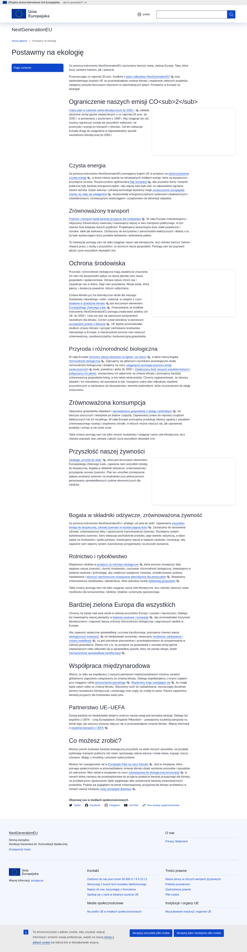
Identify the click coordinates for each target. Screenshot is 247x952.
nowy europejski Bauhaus (115, 789)
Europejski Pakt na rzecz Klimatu (128, 764)
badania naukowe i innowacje (131, 617)
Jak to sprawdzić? (74, 2)
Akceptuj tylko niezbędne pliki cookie (199, 933)
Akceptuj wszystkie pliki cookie (151, 933)
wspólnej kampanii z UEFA (87, 727)
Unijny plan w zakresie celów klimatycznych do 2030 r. (102, 110)
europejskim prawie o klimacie (87, 324)
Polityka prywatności (177, 884)
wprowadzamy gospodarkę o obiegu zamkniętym (142, 411)
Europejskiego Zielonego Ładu (87, 307)
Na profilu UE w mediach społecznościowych (114, 911)
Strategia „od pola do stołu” (85, 459)
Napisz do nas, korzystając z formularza (111, 889)
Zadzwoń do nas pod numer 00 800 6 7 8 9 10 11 (117, 879)
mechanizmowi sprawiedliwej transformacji (95, 653)
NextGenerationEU (23, 833)
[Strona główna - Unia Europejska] (31, 14)
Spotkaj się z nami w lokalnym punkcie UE (113, 894)
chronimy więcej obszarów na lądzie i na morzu (117, 356)
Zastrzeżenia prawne (178, 889)
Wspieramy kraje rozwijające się (150, 682)
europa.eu (37, 880)
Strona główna (19, 40)
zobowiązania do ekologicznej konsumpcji (153, 772)
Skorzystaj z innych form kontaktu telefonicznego (116, 884)
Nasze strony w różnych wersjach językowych (193, 879)
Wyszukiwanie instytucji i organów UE (188, 911)
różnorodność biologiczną (84, 361)
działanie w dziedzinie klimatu (87, 303)
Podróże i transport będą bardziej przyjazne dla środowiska (105, 218)
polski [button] (143, 14)
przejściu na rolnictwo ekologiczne (118, 564)
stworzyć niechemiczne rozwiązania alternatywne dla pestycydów (126, 576)
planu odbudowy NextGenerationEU (148, 76)
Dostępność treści (20, 849)
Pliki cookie (172, 894)
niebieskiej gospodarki (161, 581)
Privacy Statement (176, 841)
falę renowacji (138, 181)
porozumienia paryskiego (110, 682)
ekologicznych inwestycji (84, 636)
